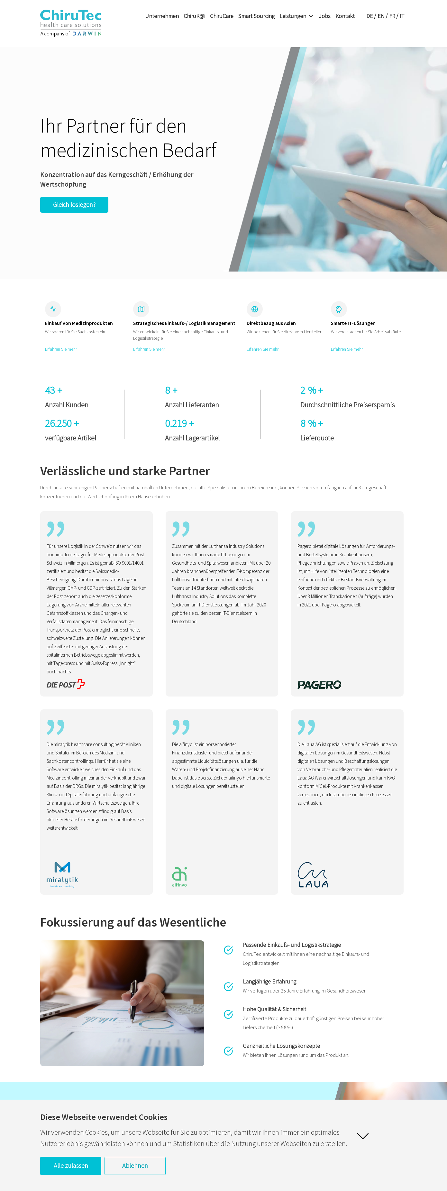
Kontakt (345, 16)
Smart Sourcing (256, 16)
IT (402, 16)
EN (381, 16)
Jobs (325, 16)
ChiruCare (221, 16)
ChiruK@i (194, 16)
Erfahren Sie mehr (61, 349)
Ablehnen (135, 1165)
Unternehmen (162, 16)
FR (392, 16)
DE (369, 16)
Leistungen (296, 16)
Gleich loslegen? (74, 204)
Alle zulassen (71, 1165)
